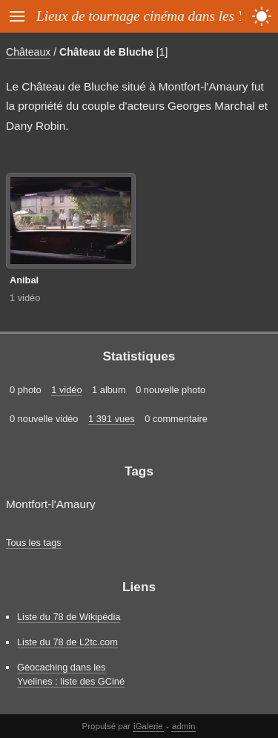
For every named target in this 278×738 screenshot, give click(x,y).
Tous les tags (34, 542)
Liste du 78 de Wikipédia (68, 616)
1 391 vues (111, 418)
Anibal (24, 280)
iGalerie (148, 726)
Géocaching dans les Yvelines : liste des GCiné (71, 674)
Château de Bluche (106, 52)
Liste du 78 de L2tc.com (67, 642)
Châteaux (28, 52)
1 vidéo (25, 297)
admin (183, 726)
